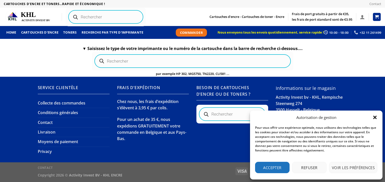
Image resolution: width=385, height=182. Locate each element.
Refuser (309, 167)
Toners (70, 32)
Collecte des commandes (61, 103)
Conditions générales (58, 112)
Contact (375, 4)
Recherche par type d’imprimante (113, 32)
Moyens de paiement (58, 141)
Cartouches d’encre (40, 32)
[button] (374, 117)
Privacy (45, 151)
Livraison (46, 132)
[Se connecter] (362, 16)
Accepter (272, 167)
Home (11, 32)
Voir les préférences (353, 167)
